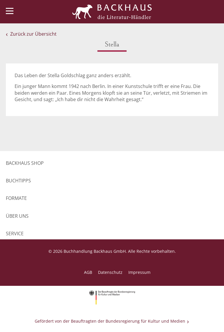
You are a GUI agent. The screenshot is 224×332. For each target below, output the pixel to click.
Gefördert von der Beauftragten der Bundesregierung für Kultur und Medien (110, 321)
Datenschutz (110, 272)
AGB (88, 272)
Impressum (139, 272)
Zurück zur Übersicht (33, 34)
